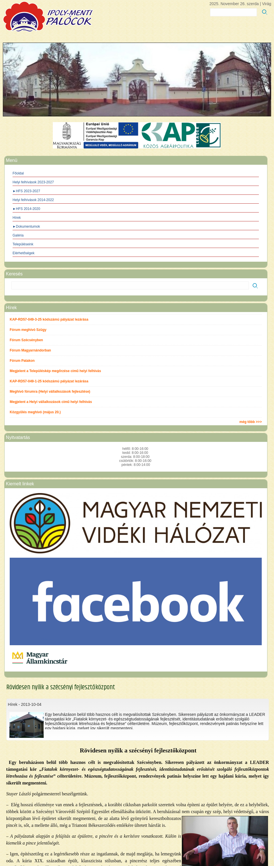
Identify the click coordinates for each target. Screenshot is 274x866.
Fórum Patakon (22, 361)
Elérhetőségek (24, 253)
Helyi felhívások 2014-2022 (33, 200)
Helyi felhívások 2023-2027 (33, 182)
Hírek (17, 218)
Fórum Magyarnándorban (30, 350)
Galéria (18, 235)
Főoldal (18, 173)
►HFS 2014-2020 (26, 209)
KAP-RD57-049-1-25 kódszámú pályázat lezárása (49, 381)
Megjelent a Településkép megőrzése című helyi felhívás (55, 371)
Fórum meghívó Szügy (28, 330)
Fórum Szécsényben (26, 340)
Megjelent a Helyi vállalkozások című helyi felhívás (51, 402)
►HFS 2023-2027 (26, 191)
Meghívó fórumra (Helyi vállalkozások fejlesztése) (50, 392)
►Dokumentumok (26, 227)
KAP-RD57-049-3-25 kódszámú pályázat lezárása (49, 319)
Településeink (23, 244)
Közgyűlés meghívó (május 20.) (35, 412)
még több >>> (250, 422)
